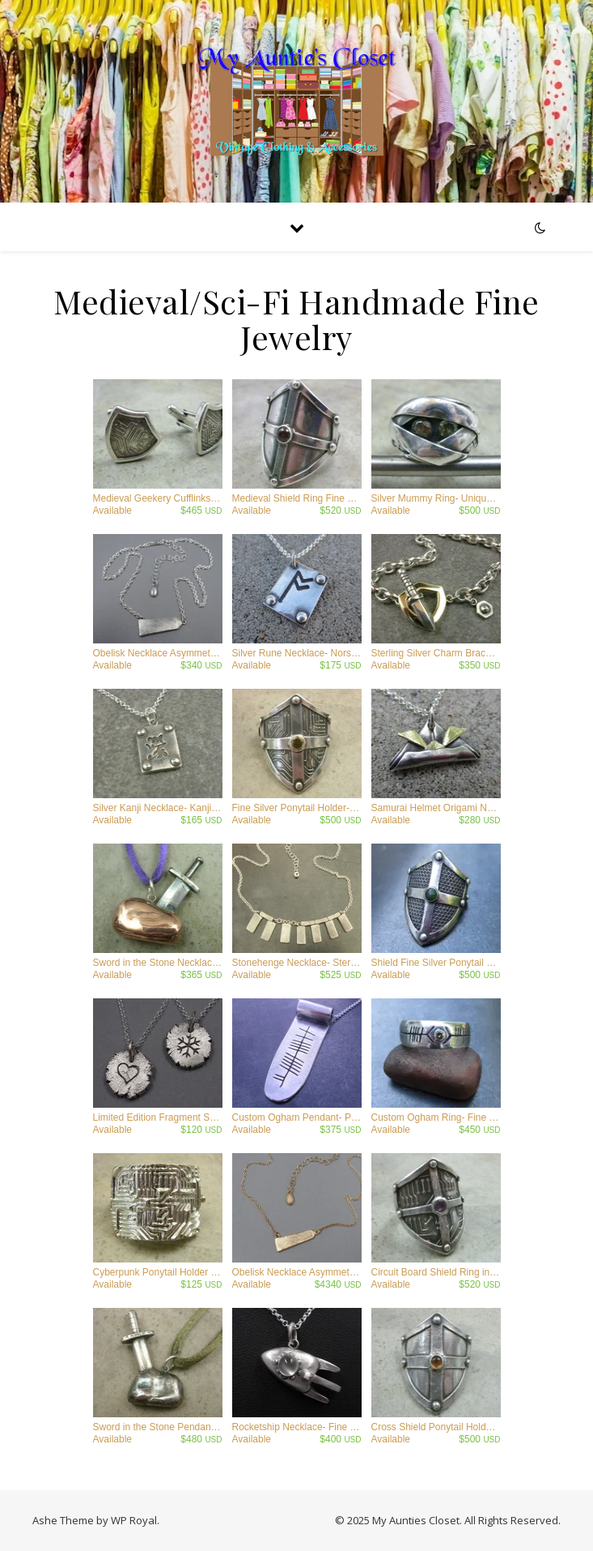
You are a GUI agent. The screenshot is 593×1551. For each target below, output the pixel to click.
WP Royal (134, 1520)
